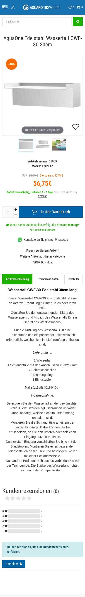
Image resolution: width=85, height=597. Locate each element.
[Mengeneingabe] (7, 212)
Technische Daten (48, 279)
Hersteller (73, 279)
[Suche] (78, 21)
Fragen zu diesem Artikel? (42, 250)
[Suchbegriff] (37, 21)
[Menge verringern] (15, 214)
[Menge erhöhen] (15, 209)
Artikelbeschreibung (17, 279)
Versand (42, 196)
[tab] (17, 279)
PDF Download (42, 262)
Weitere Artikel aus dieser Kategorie (42, 256)
